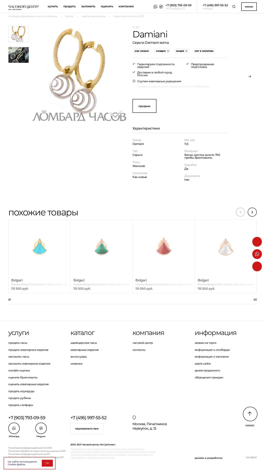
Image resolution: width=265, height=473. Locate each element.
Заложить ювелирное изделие (29, 363)
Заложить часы (18, 356)
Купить (53, 6)
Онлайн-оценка (19, 370)
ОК (47, 463)
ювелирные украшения (165, 81)
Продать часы (17, 342)
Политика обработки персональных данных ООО (37, 451)
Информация (216, 332)
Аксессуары (78, 356)
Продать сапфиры (20, 405)
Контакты (138, 349)
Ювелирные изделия (84, 349)
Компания (126, 6)
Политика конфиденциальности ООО (30, 448)
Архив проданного (207, 370)
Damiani (138, 144)
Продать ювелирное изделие (28, 349)
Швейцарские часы (83, 342)
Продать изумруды (21, 391)
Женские (138, 166)
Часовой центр (142, 342)
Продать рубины (19, 398)
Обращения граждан (209, 377)
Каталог (82, 332)
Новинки (76, 363)
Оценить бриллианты (23, 377)
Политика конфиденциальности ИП (29, 454)
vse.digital (251, 457)
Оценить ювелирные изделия (28, 384)
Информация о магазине (212, 356)
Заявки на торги (205, 342)
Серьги (137, 155)
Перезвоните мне (87, 428)
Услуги (18, 332)
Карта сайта (203, 363)
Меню (249, 6)
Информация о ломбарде (212, 349)
